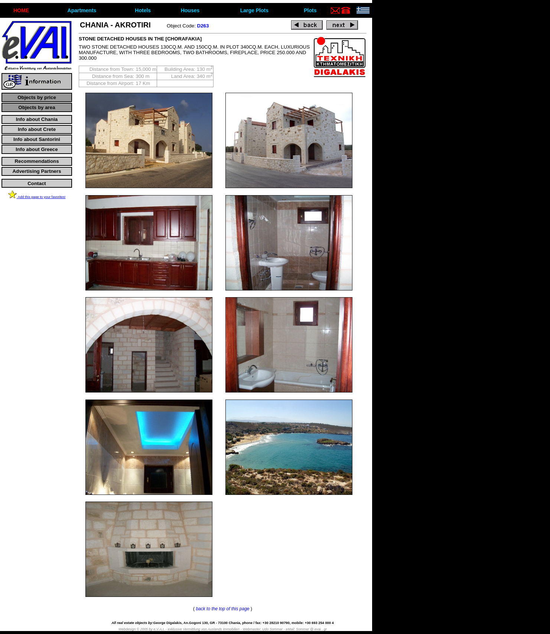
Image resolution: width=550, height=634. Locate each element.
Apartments (82, 10)
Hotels (143, 10)
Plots (310, 10)
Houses (190, 10)
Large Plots (254, 10)
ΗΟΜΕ (21, 10)
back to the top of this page (222, 608)
